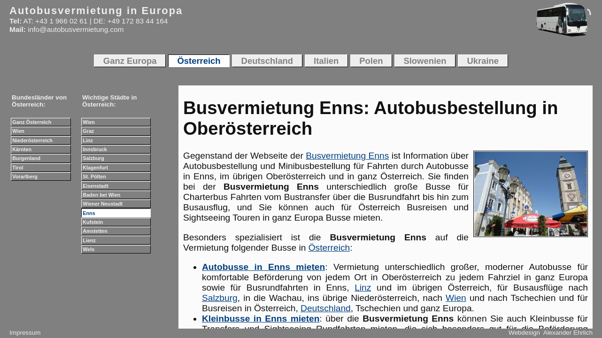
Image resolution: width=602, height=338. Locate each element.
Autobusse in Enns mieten (263, 267)
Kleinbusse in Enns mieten (261, 318)
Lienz (89, 240)
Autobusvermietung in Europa (96, 10)
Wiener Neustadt (103, 204)
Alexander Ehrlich (568, 332)
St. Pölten (94, 176)
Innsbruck (95, 149)
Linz (363, 287)
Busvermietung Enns (347, 156)
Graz (88, 131)
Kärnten (21, 149)
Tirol (17, 167)
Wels (88, 249)
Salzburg (220, 298)
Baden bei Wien (101, 195)
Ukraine (483, 61)
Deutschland (326, 308)
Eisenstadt (95, 186)
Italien (326, 61)
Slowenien (424, 61)
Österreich (329, 248)
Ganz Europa (130, 61)
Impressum (24, 332)
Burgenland (26, 158)
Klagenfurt (95, 167)
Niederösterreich (32, 140)
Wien (456, 298)
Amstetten (95, 231)
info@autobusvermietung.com (75, 29)
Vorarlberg (25, 176)
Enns (89, 213)
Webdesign (524, 332)
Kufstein (93, 222)
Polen (371, 61)
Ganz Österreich (31, 122)
